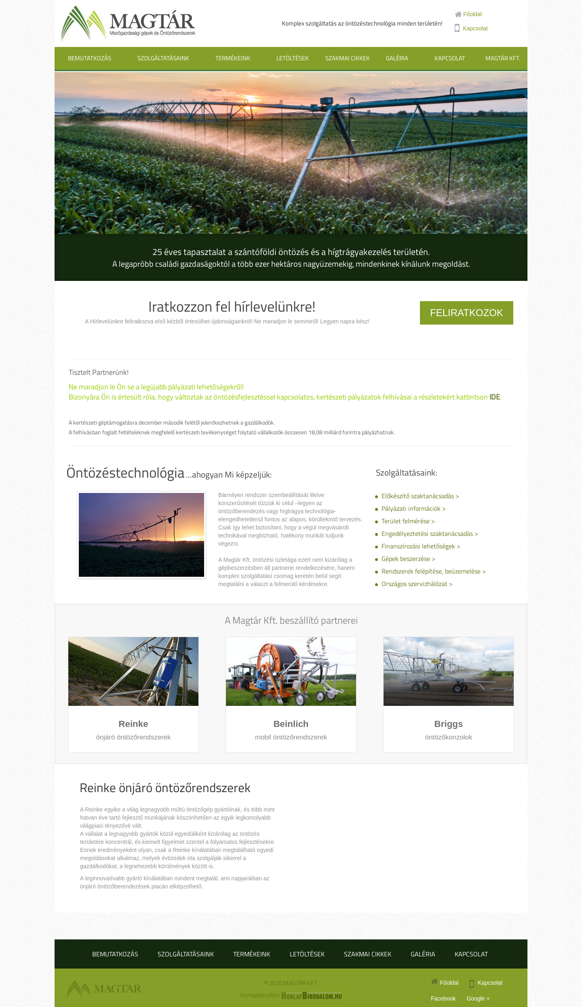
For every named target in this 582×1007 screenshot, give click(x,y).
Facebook (443, 998)
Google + (477, 998)
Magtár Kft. (502, 58)
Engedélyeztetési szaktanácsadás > (430, 533)
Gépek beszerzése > (408, 558)
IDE (494, 396)
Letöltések (292, 58)
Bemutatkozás (89, 58)
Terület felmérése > (408, 521)
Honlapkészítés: (291, 995)
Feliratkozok (466, 312)
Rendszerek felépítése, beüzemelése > (434, 571)
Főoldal (468, 14)
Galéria (397, 58)
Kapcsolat (449, 58)
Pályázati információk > (414, 508)
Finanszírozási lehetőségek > (421, 546)
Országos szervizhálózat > (417, 583)
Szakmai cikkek (347, 58)
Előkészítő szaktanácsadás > (420, 496)
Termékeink (232, 58)
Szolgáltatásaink (163, 58)
